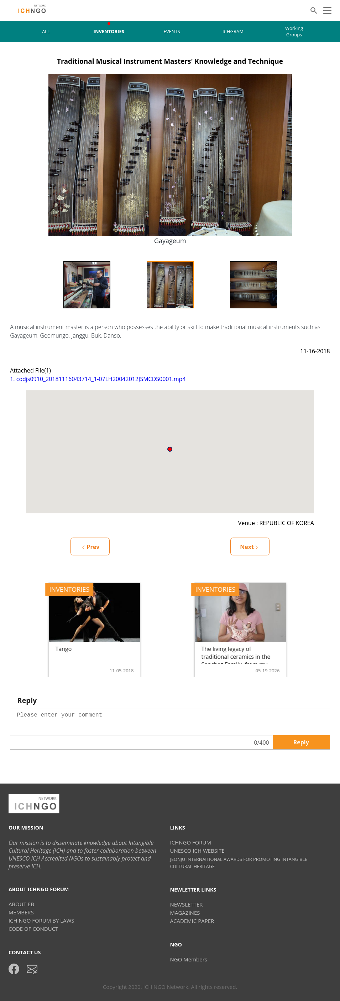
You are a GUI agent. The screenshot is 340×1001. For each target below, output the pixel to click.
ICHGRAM (233, 31)
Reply (301, 742)
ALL (46, 31)
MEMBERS (21, 912)
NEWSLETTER (186, 904)
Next (299, 284)
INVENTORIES (109, 31)
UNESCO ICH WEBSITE (197, 850)
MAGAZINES (185, 912)
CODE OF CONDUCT (33, 928)
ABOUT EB (21, 904)
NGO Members (188, 959)
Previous (39, 284)
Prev (90, 547)
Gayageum (170, 240)
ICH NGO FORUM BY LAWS (41, 920)
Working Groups (294, 31)
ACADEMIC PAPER (192, 920)
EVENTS (172, 31)
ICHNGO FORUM (190, 842)
